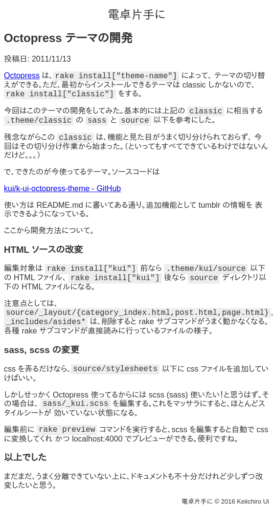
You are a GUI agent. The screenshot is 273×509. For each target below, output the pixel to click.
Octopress (22, 75)
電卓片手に (136, 14)
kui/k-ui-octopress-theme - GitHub (62, 188)
